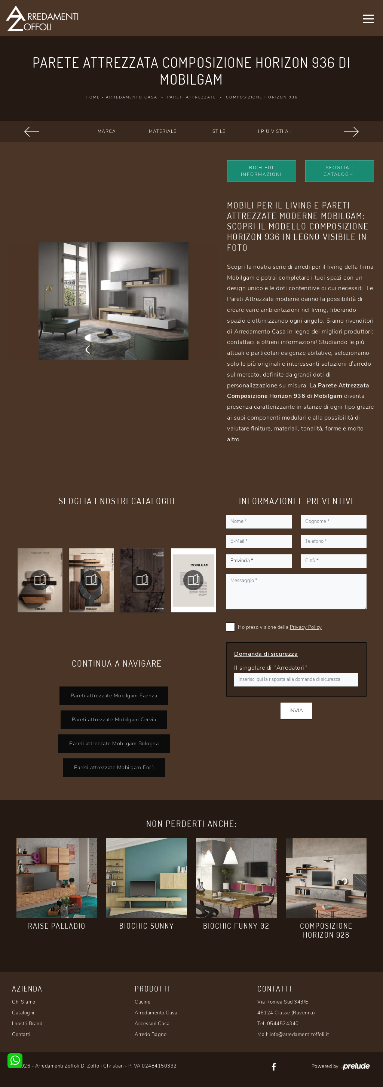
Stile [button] (219, 131)
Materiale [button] (163, 131)
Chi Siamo (24, 1002)
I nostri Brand (27, 1023)
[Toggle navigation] (368, 18)
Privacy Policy (306, 627)
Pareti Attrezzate (191, 97)
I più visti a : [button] (275, 131)
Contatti (21, 1034)
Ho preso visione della (280, 627)
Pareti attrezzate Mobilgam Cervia (114, 719)
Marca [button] (107, 131)
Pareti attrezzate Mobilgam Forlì (114, 767)
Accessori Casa (152, 1023)
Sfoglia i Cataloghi (339, 171)
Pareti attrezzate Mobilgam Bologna (114, 743)
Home (93, 97)
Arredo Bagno (150, 1034)
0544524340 (283, 1023)
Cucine (142, 1002)
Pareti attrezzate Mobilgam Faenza (114, 695)
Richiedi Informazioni (261, 171)
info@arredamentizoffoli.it (299, 1034)
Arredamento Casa (131, 97)
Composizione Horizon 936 (262, 97)
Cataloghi (23, 1013)
